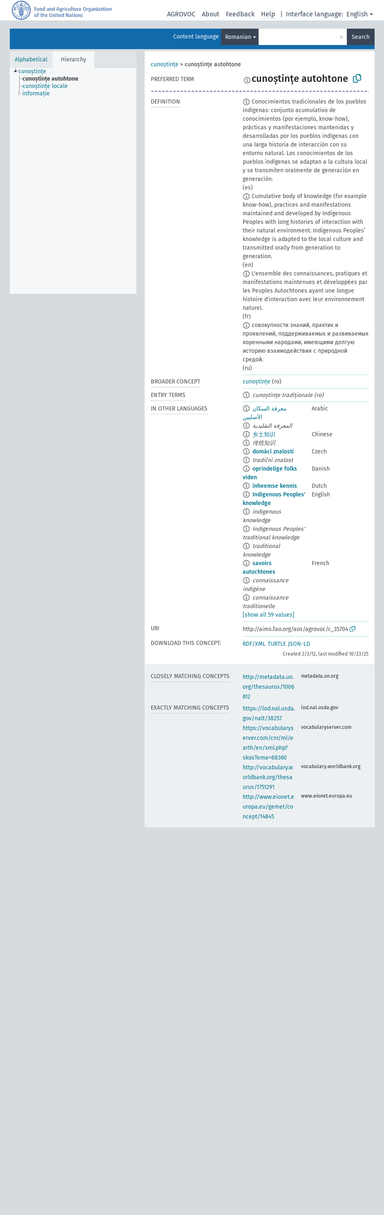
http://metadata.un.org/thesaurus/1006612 (268, 687)
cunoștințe (165, 64)
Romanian (238, 37)
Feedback (240, 14)
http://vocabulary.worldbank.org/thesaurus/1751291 (268, 777)
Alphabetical (31, 59)
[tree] (73, 181)
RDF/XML (254, 643)
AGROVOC (181, 14)
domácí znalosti (273, 451)
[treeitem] (36, 71)
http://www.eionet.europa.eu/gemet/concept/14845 (268, 806)
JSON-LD (299, 643)
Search (361, 37)
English (357, 14)
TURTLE (277, 643)
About (210, 14)
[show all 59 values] (269, 614)
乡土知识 (263, 434)
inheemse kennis (274, 485)
